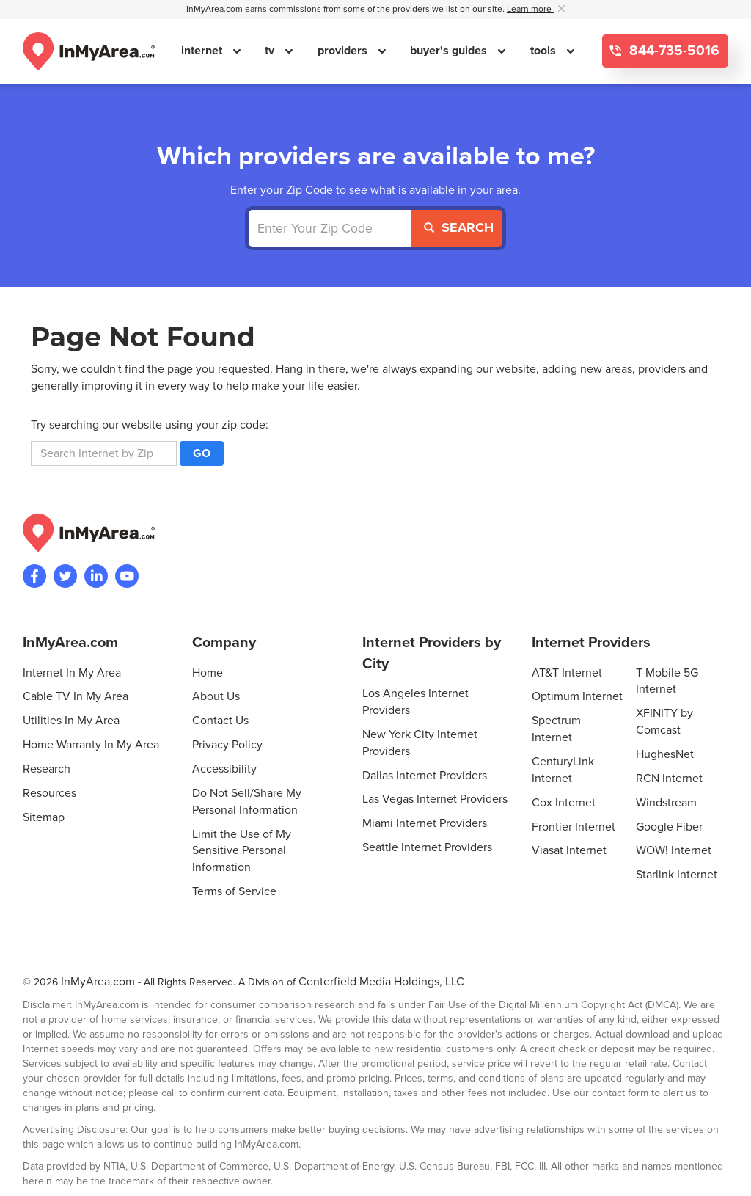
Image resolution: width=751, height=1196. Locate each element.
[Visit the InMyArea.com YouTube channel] (127, 576)
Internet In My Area (72, 673)
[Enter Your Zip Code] (330, 228)
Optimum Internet (577, 696)
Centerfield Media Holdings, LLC (381, 981)
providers (344, 50)
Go (201, 453)
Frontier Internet (573, 827)
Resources (49, 793)
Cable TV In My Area (75, 696)
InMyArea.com (98, 981)
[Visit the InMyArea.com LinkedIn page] (96, 576)
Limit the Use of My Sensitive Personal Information (241, 851)
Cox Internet (564, 802)
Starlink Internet (676, 874)
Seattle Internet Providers (427, 847)
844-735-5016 (672, 51)
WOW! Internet (673, 850)
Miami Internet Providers (424, 823)
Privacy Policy (227, 744)
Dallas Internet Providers (424, 775)
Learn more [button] (530, 9)
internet (203, 50)
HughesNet (665, 754)
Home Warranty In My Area (91, 744)
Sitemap (44, 817)
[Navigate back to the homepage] (89, 51)
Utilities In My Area (71, 720)
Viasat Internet (569, 850)
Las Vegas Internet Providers (435, 799)
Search (459, 227)
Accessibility (224, 769)
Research (46, 769)
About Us (216, 696)
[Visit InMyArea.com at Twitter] (65, 576)
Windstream (666, 802)
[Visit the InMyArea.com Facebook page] (34, 576)
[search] (104, 453)
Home (207, 673)
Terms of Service (234, 891)
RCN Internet (669, 778)
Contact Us (220, 720)
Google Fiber (669, 827)
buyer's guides (450, 50)
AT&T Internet (567, 673)
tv (271, 50)
